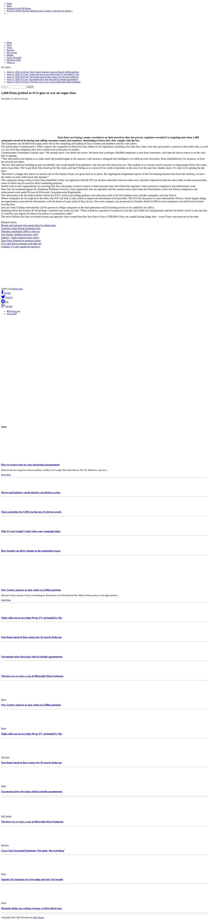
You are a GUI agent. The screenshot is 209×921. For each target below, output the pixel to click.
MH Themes (38, 917)
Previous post (13, 311)
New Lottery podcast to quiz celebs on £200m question (31, 589)
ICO (11, 289)
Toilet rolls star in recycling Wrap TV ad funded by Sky (31, 617)
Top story (5, 757)
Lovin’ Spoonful (14, 57)
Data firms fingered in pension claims (21, 240)
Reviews (10, 50)
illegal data (18, 289)
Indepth (10, 55)
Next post (12, 314)
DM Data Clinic (14, 60)
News (9, 45)
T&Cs (9, 6)
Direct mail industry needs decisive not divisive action (30, 492)
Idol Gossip (12, 52)
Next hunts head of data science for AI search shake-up (31, 637)
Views (9, 47)
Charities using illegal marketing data (21, 228)
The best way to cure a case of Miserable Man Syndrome (32, 676)
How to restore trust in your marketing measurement (30, 464)
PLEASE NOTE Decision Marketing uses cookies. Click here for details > (40, 11)
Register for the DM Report (19, 8)
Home (9, 3)
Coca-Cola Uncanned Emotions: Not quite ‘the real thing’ (33, 850)
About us (11, 62)
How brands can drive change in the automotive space (31, 550)
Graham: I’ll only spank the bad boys (20, 246)
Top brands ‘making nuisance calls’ (19, 234)
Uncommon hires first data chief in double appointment (31, 656)
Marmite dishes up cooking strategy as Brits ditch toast (31, 908)
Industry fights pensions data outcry (20, 237)
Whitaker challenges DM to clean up (20, 231)
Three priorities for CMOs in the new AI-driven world (31, 511)
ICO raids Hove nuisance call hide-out (21, 243)
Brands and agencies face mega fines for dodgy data (28, 225)
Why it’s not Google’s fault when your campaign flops (30, 531)
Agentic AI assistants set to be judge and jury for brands (32, 879)
